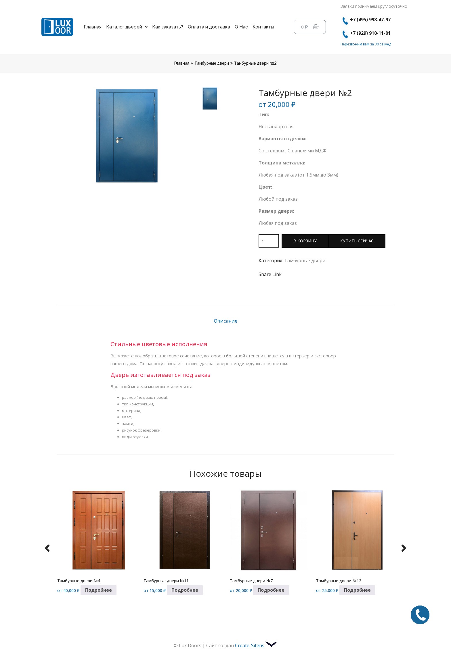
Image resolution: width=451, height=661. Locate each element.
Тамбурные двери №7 (251, 580)
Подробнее (98, 590)
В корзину (305, 241)
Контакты (263, 27)
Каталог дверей (127, 27)
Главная (93, 27)
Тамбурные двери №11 (166, 580)
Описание (226, 320)
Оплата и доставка (209, 27)
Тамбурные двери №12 (338, 580)
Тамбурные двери (211, 63)
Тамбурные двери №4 (78, 580)
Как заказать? (167, 27)
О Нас (241, 27)
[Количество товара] (269, 241)
